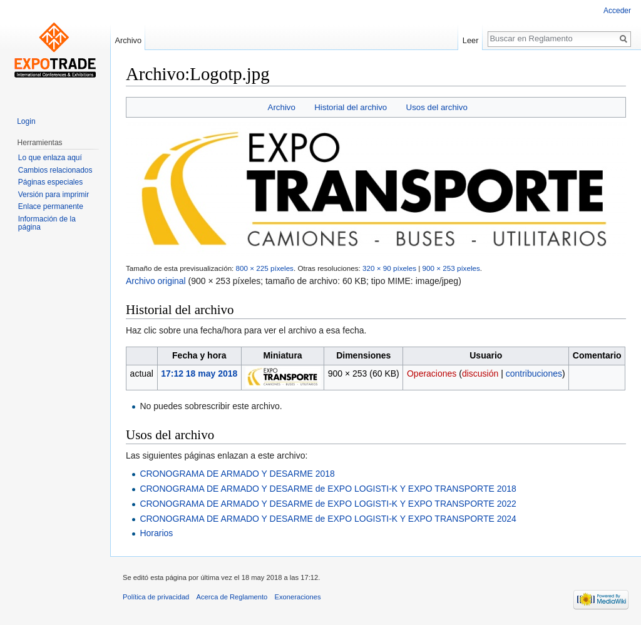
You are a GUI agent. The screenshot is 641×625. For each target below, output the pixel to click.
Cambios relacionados (55, 170)
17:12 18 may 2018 (199, 373)
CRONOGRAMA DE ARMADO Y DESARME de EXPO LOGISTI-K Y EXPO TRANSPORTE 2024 (328, 519)
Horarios (156, 533)
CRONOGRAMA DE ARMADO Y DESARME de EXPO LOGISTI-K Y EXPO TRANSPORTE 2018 (328, 489)
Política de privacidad (156, 597)
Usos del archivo (437, 107)
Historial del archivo (350, 107)
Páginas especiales (50, 182)
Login (26, 121)
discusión (480, 373)
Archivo (281, 107)
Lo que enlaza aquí (50, 157)
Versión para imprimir (53, 194)
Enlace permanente (50, 206)
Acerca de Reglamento (232, 597)
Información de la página (47, 223)
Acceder (617, 10)
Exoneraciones (298, 597)
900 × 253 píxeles (450, 268)
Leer (471, 40)
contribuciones (534, 373)
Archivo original (156, 281)
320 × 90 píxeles (389, 268)
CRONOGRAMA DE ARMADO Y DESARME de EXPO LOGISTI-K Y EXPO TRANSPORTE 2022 (328, 504)
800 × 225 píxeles (265, 268)
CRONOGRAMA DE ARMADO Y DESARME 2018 (237, 474)
